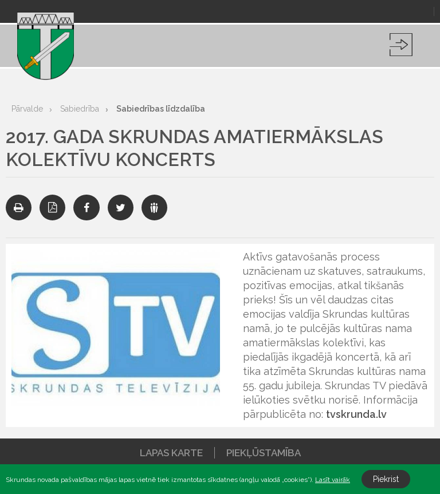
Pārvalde (27, 108)
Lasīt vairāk (332, 480)
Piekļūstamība (263, 453)
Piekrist (386, 479)
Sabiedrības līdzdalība (160, 108)
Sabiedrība (79, 108)
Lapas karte (171, 453)
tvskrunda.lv (356, 414)
